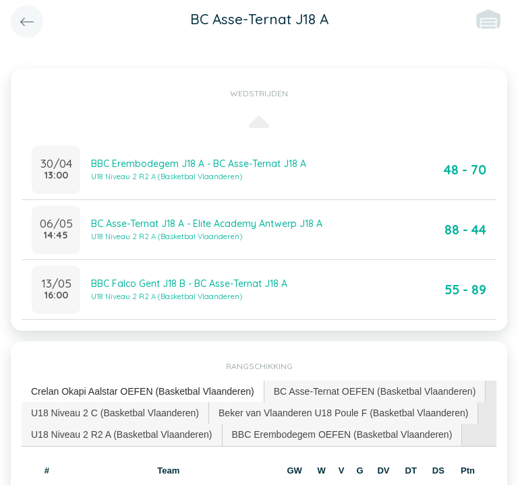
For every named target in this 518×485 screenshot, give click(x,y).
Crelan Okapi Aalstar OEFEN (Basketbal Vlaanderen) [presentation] (142, 391)
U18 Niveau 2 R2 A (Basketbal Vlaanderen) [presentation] (121, 434)
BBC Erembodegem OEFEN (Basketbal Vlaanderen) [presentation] (342, 434)
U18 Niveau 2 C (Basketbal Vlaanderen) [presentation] (115, 413)
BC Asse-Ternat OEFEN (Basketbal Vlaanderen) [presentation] (375, 391)
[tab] (143, 392)
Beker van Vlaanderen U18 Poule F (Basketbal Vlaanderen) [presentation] (343, 413)
